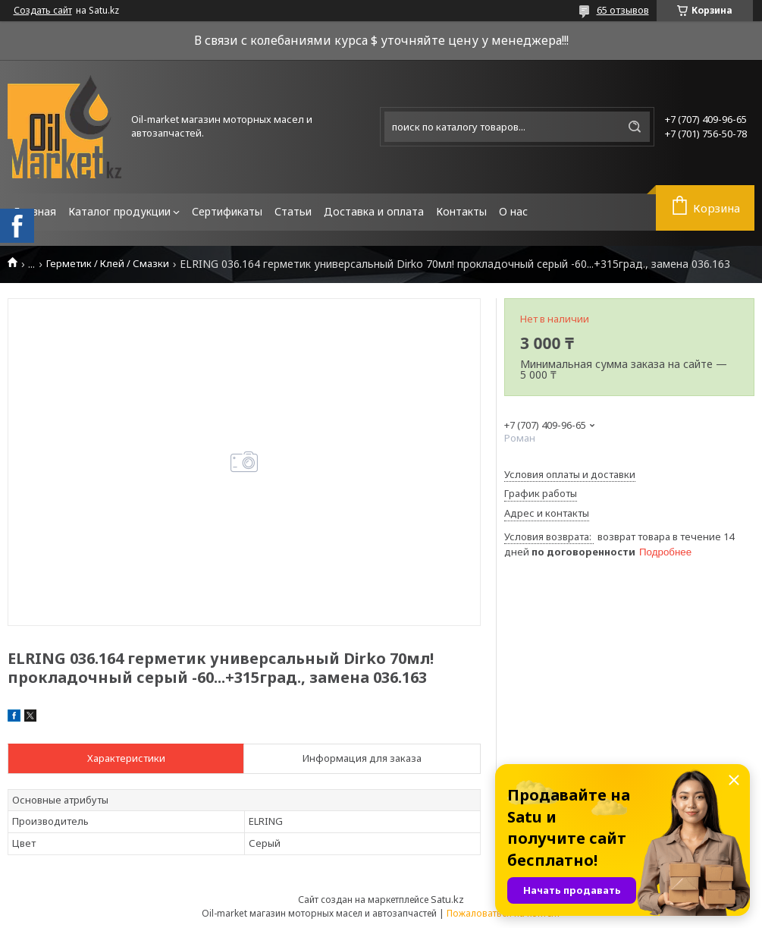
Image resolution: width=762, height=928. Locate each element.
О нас (513, 211)
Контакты (461, 211)
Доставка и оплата (374, 211)
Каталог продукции (119, 211)
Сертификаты (227, 211)
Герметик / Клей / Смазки (107, 263)
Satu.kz (447, 899)
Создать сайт (43, 10)
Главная (35, 211)
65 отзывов (623, 10)
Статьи (293, 211)
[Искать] (634, 127)
